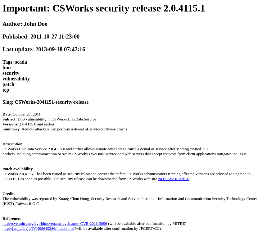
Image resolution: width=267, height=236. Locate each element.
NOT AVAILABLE (173, 178)
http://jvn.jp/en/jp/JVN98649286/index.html (38, 228)
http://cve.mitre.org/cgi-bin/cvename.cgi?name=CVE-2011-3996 (54, 223)
